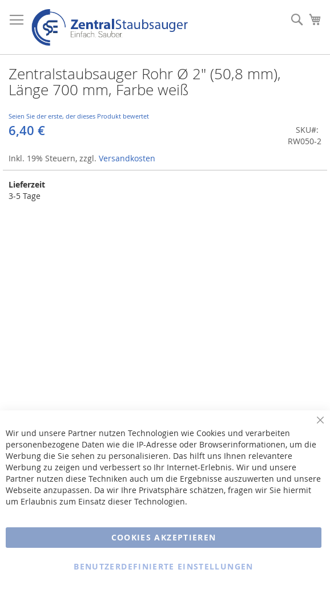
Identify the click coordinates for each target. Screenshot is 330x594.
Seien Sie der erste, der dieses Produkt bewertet (79, 116)
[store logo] (109, 27)
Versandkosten (127, 158)
